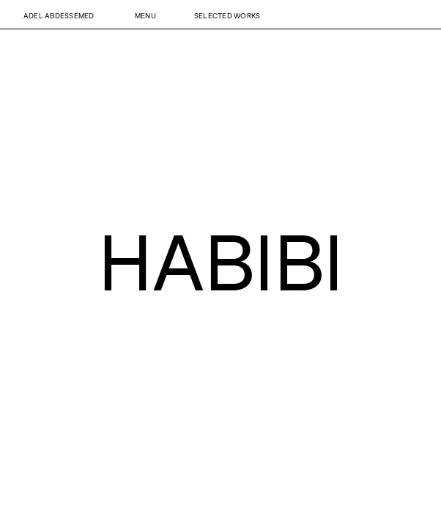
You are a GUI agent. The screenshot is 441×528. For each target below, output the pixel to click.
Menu (145, 15)
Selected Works (227, 15)
